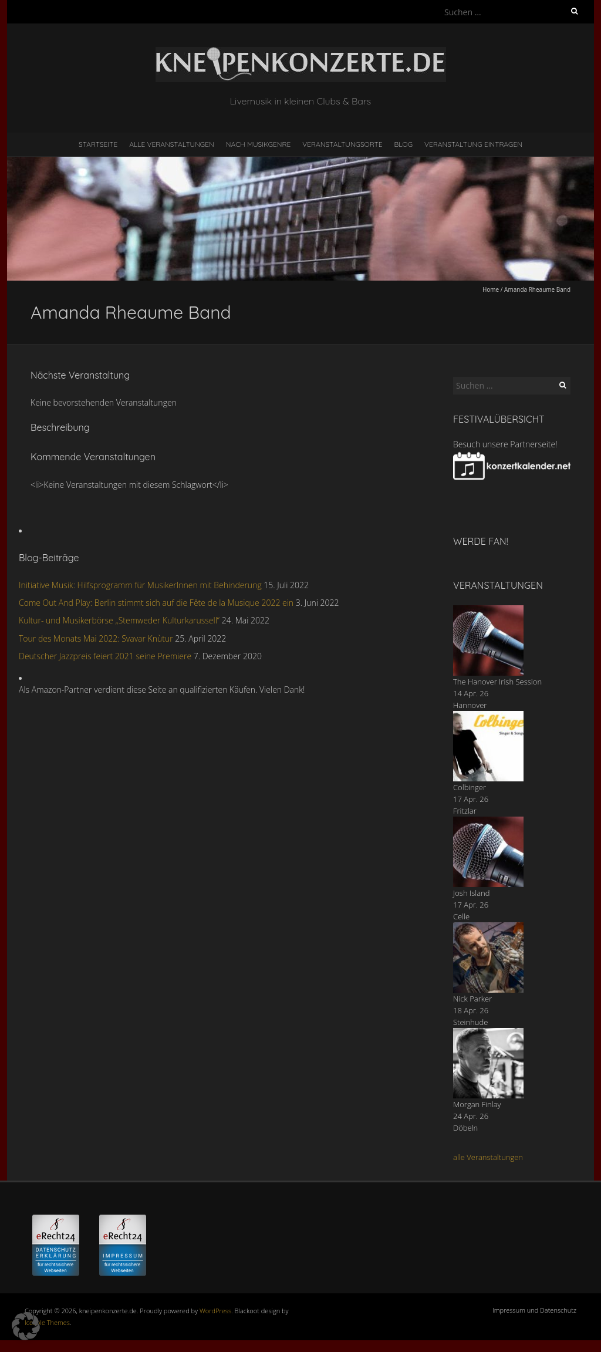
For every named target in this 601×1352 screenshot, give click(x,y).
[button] (26, 1326)
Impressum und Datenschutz (534, 1310)
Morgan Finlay (477, 1104)
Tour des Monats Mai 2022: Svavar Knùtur (96, 638)
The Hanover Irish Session (497, 681)
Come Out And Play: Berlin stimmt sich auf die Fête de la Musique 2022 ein (156, 602)
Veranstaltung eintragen (473, 144)
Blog (403, 144)
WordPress (215, 1310)
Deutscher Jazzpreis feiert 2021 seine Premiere (105, 656)
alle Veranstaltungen (488, 1157)
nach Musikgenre (258, 144)
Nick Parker (472, 998)
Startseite (98, 144)
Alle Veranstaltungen (171, 144)
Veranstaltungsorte (342, 144)
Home (490, 289)
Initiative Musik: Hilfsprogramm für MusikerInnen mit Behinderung (140, 585)
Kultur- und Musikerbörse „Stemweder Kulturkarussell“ (119, 620)
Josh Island (471, 893)
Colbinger (469, 787)
